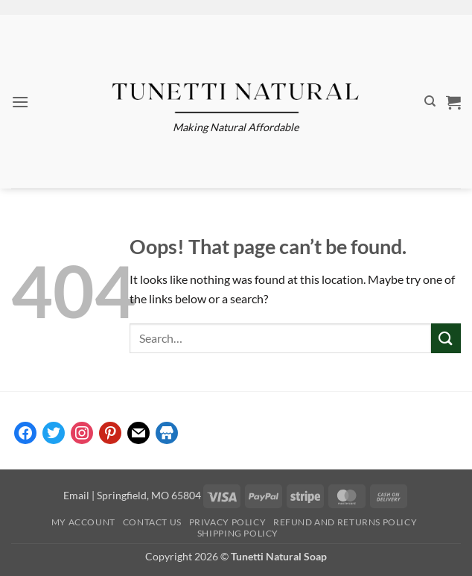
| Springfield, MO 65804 (145, 495)
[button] (20, 101)
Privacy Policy (228, 522)
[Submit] (446, 337)
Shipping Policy (237, 533)
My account (83, 522)
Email (76, 495)
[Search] (430, 101)
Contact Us (152, 522)
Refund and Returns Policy (345, 522)
